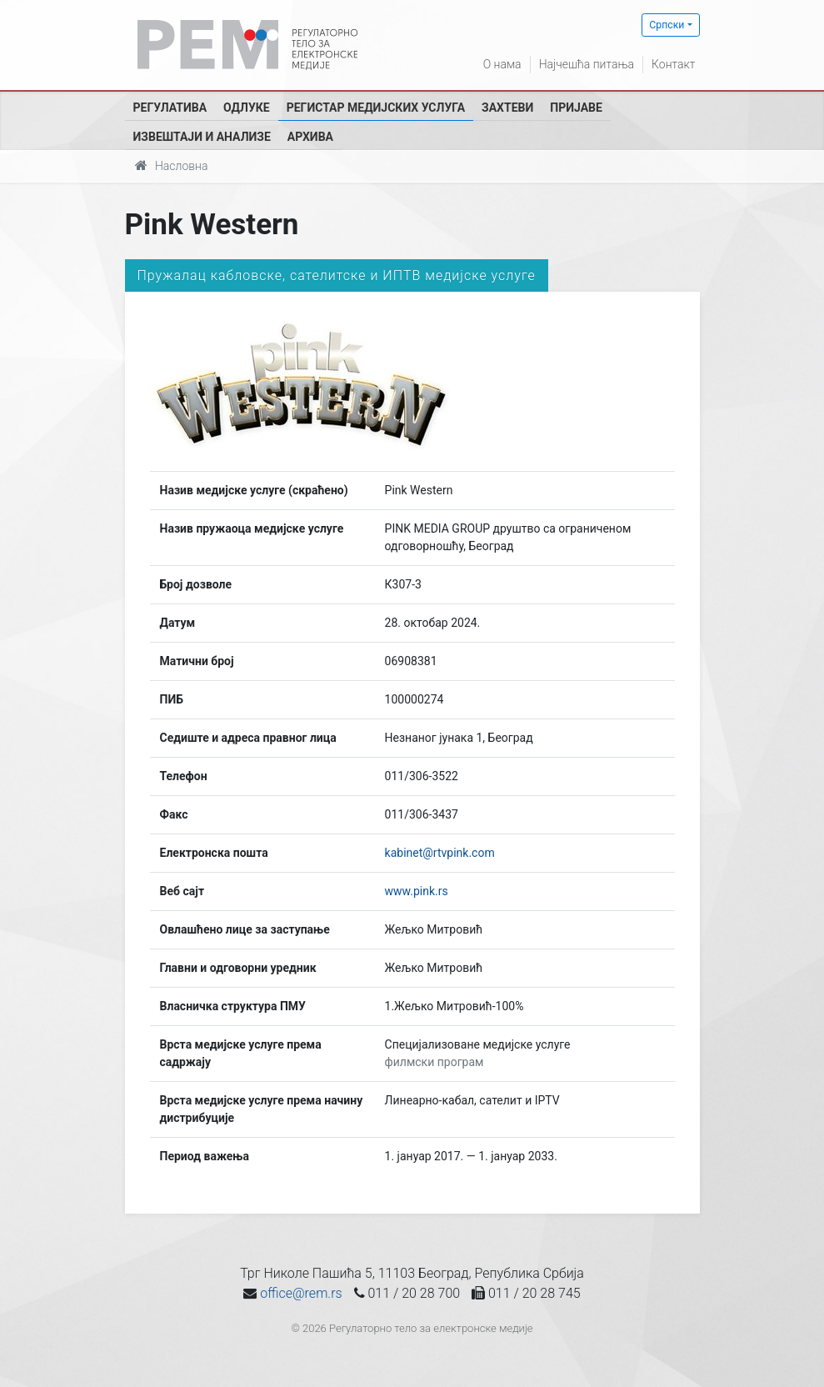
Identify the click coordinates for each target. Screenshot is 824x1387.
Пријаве (576, 107)
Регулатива (170, 107)
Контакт (673, 64)
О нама (502, 64)
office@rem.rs (301, 1293)
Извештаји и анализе (202, 136)
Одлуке (246, 107)
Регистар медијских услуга (376, 107)
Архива (310, 136)
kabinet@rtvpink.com (440, 852)
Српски (666, 25)
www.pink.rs (416, 891)
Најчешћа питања (586, 64)
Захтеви (507, 107)
